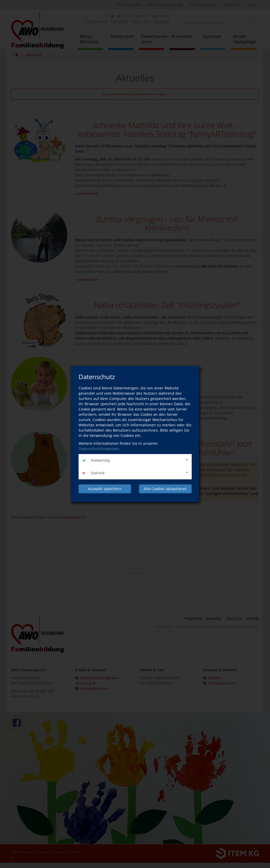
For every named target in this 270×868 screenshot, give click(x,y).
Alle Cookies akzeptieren (165, 488)
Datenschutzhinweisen (99, 448)
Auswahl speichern (105, 488)
